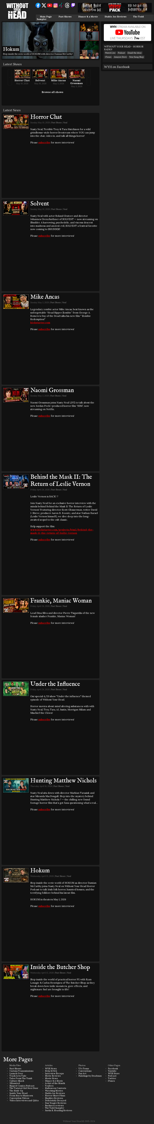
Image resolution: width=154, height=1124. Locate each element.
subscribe (44, 142)
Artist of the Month (55, 1083)
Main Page (46, 16)
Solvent (40, 80)
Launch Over (16, 1073)
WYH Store (114, 1073)
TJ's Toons (83, 1068)
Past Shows (65, 16)
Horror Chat (22, 80)
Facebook (113, 1068)
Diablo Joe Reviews (115, 16)
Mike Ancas (58, 80)
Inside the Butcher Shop (60, 967)
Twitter (112, 1078)
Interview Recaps (54, 1073)
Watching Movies (54, 1090)
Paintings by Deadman (90, 1076)
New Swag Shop (136, 57)
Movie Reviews (53, 1076)
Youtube (112, 1071)
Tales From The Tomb (20, 1078)
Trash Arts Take (17, 1076)
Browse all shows (52, 92)
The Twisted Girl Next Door (23, 1088)
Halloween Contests (55, 1088)
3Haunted (14, 1083)
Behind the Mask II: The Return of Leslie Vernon (61, 480)
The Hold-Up (16, 1090)
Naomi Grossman (76, 82)
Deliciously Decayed (55, 1100)
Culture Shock (16, 1081)
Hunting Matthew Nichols (63, 781)
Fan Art (82, 1073)
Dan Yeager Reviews (55, 1103)
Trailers (49, 1085)
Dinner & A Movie (54, 1081)
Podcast (121, 53)
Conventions (85, 1071)
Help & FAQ (51, 1071)
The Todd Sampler (54, 1108)
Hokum (40, 871)
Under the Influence (55, 684)
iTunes (108, 57)
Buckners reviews (54, 1105)
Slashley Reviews (54, 1098)
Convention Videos (19, 1098)
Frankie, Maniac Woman (61, 601)
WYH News (51, 1068)
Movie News (51, 1078)
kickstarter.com (40, 322)
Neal (65, 122)
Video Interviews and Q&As (24, 1100)
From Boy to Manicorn (21, 1095)
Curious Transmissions (21, 1071)
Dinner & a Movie (88, 16)
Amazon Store (120, 57)
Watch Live (110, 53)
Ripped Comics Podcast (21, 1085)
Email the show (135, 53)
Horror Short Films (55, 1095)
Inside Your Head (18, 1093)
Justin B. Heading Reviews (58, 1110)
